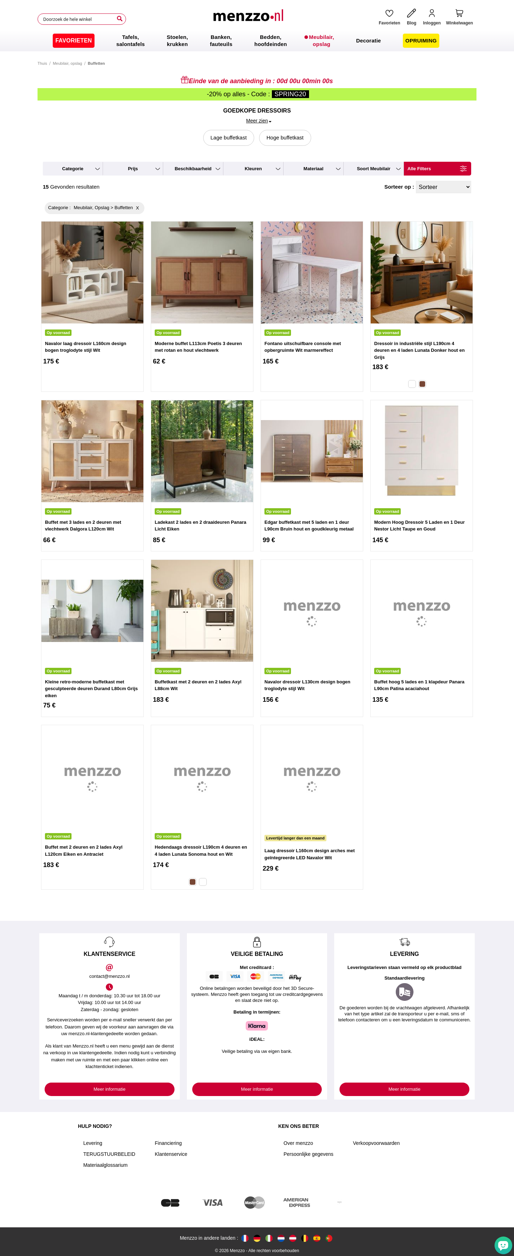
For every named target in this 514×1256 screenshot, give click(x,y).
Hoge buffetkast (285, 137)
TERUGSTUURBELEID (109, 1154)
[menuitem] (73, 41)
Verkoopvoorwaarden (376, 1143)
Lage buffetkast (229, 137)
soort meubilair (373, 168)
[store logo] (249, 19)
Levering (92, 1143)
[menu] (257, 40)
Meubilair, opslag (67, 63)
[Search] (119, 18)
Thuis (42, 63)
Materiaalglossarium (105, 1165)
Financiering (168, 1143)
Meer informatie (109, 1089)
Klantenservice (171, 1154)
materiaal (313, 168)
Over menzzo (298, 1143)
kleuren (253, 168)
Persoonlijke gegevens (308, 1154)
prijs (133, 168)
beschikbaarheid (193, 168)
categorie (73, 168)
